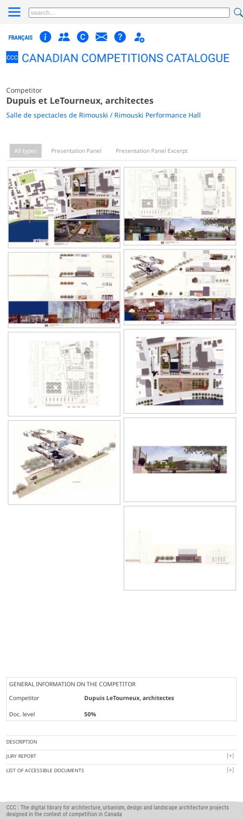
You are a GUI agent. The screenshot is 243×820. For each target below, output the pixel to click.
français (21, 37)
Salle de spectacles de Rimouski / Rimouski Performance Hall (103, 114)
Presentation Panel (76, 151)
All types (25, 151)
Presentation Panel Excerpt (152, 151)
